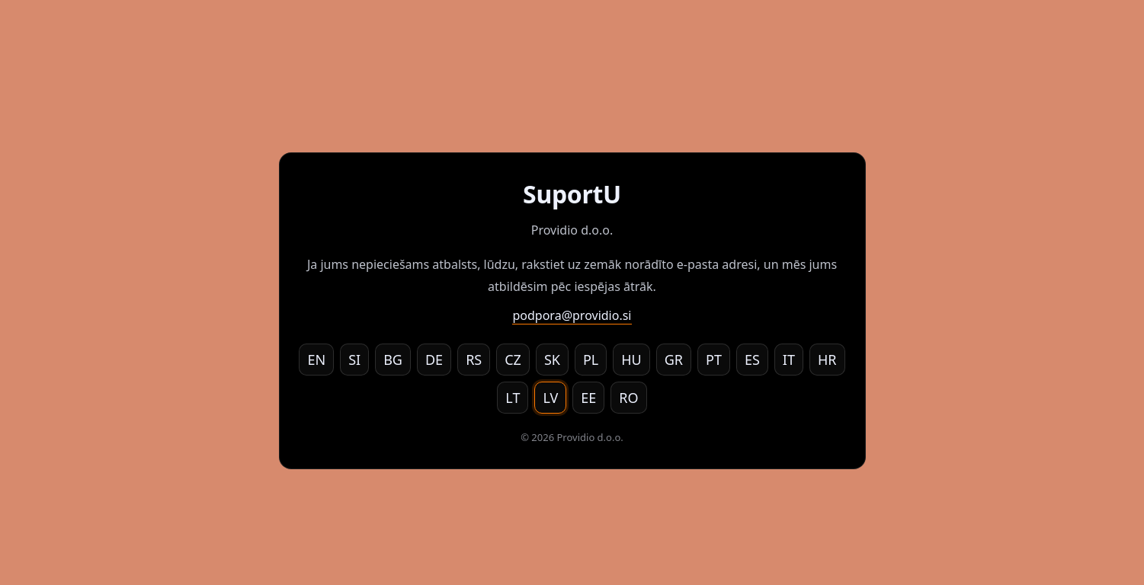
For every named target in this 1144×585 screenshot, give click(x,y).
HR (827, 359)
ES (752, 359)
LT (512, 397)
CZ (513, 359)
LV (550, 397)
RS (474, 359)
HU (631, 359)
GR (674, 359)
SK (552, 359)
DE (434, 359)
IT (789, 359)
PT (714, 359)
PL (590, 359)
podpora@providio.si (571, 315)
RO (628, 397)
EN (316, 359)
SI (354, 359)
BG (392, 359)
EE (588, 397)
